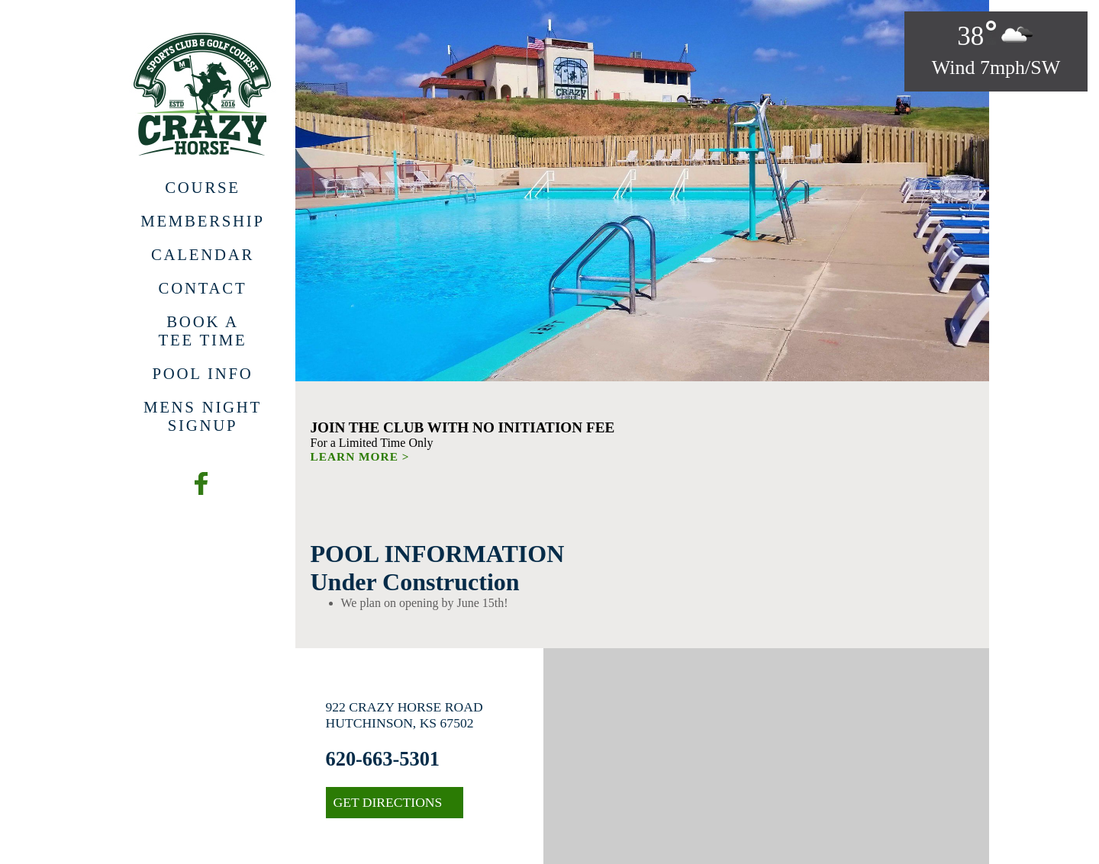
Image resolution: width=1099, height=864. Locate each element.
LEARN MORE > (360, 456)
